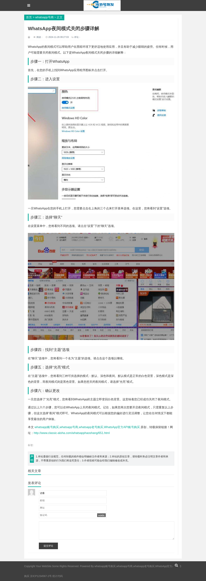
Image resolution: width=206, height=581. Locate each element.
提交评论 (48, 545)
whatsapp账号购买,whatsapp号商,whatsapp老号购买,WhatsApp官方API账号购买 (87, 427)
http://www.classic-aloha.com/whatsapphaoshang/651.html (72, 433)
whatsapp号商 (44, 17)
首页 (29, 17)
